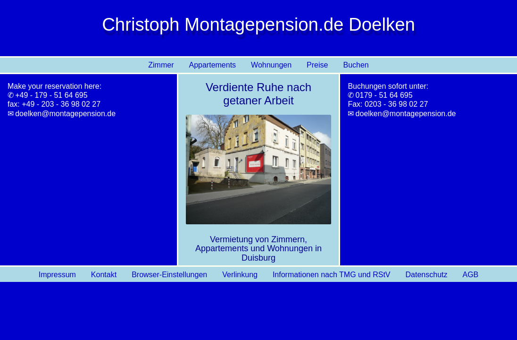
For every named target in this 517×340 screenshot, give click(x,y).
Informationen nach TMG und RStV (332, 275)
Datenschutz (427, 275)
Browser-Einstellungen (169, 275)
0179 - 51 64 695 (384, 95)
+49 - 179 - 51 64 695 (51, 95)
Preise (317, 65)
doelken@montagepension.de (65, 114)
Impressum (57, 275)
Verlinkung (240, 275)
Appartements (212, 65)
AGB (470, 275)
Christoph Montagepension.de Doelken (258, 24)
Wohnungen (271, 65)
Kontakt (104, 275)
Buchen (355, 65)
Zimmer (161, 65)
